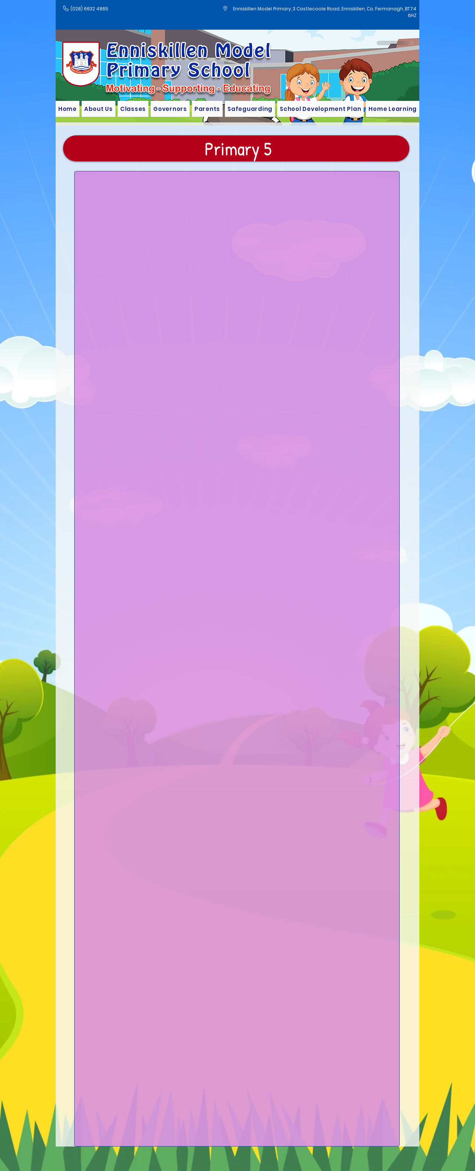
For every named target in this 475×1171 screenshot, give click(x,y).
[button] (133, 109)
